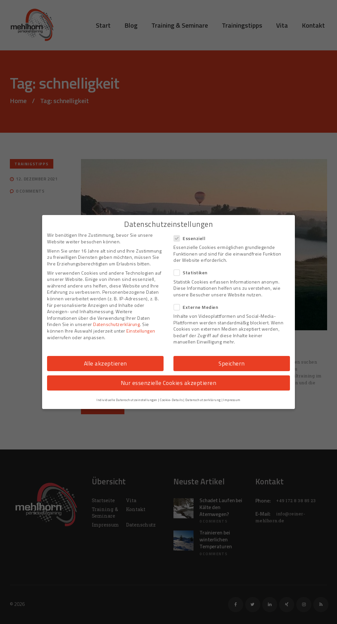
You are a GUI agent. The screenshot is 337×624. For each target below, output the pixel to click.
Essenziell (191, 238)
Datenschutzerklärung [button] (203, 399)
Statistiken (192, 272)
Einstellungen (140, 330)
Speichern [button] (232, 363)
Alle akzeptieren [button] (105, 363)
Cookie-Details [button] (171, 399)
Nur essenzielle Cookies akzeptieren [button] (169, 382)
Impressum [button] (232, 399)
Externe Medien (197, 307)
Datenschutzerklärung (116, 324)
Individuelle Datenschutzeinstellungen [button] (126, 399)
